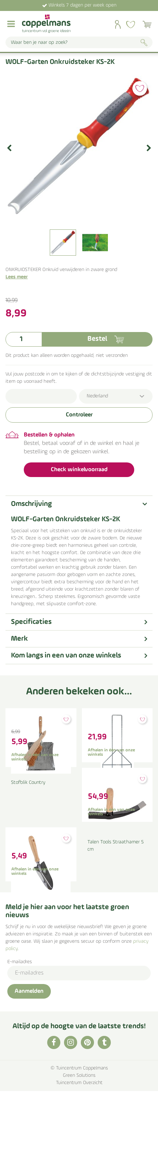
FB (53, 1114)
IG (70, 1114)
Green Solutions (79, 1147)
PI (87, 1114)
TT (104, 1114)
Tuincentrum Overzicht (79, 1154)
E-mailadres (19, 1034)
